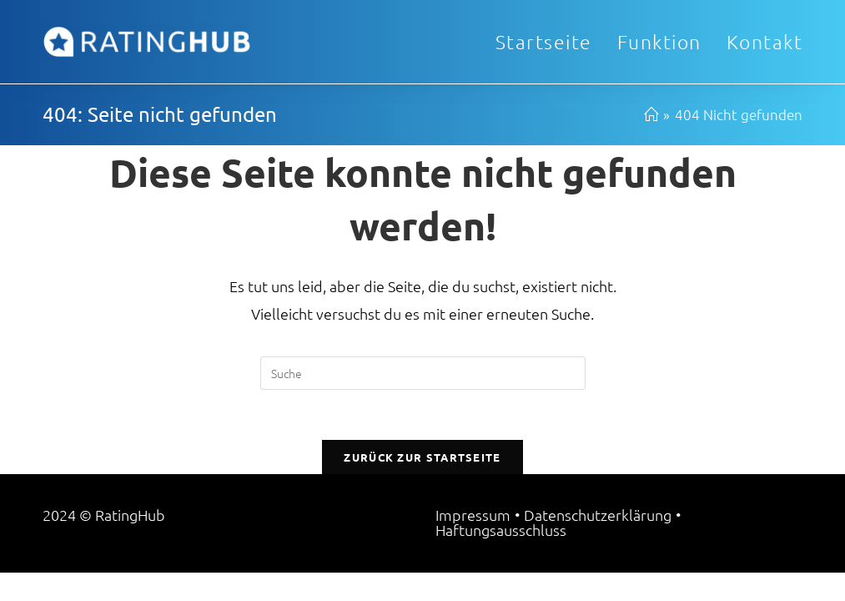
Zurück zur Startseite (422, 457)
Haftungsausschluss (500, 558)
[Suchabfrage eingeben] (423, 373)
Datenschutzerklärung (597, 543)
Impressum (473, 543)
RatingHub (130, 543)
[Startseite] (651, 114)
